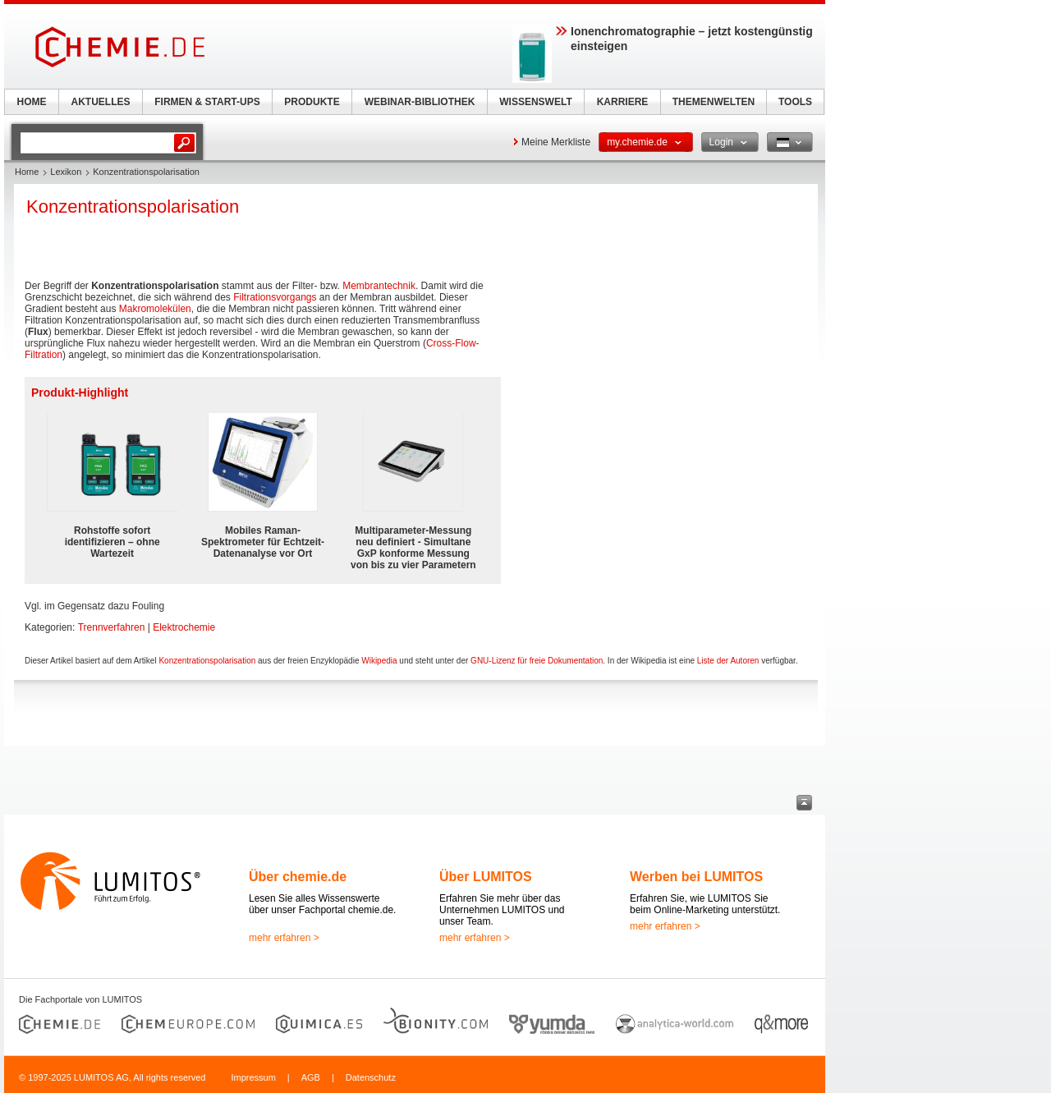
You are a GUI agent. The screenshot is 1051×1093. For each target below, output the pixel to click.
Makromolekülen (155, 309)
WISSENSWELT (535, 102)
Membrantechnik (378, 286)
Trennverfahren (111, 627)
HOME (32, 102)
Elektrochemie (184, 627)
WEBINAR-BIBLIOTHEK (420, 102)
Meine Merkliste (555, 142)
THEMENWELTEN (713, 102)
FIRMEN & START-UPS (206, 102)
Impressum (253, 1077)
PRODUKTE (311, 102)
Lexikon (65, 172)
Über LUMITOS (485, 877)
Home (27, 172)
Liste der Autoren (728, 660)
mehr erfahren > (284, 938)
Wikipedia (379, 660)
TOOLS (795, 102)
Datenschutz (371, 1077)
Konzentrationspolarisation (206, 660)
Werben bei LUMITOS (696, 877)
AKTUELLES (101, 102)
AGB (310, 1077)
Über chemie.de (298, 877)
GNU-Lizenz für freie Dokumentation (536, 660)
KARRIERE (623, 102)
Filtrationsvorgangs (274, 297)
